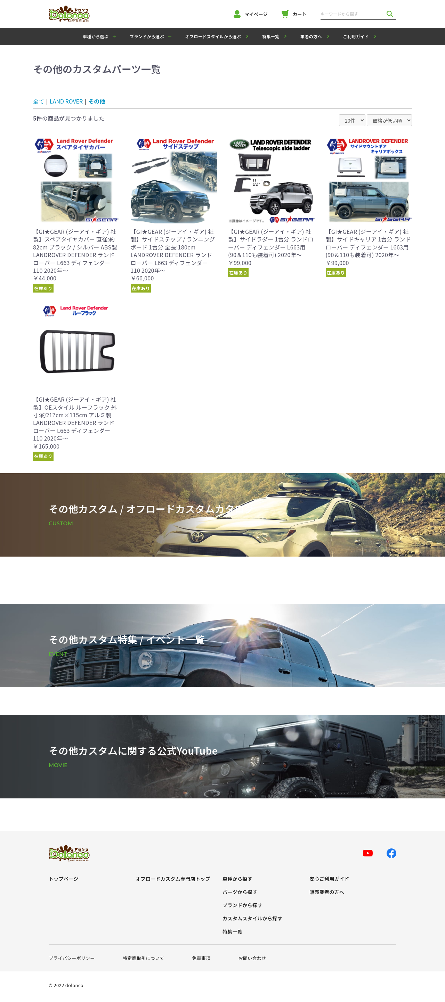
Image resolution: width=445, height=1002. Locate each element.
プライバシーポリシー (72, 958)
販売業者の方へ (326, 892)
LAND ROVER (66, 101)
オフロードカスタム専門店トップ (173, 879)
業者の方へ (311, 36)
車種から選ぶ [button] (95, 36)
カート (294, 14)
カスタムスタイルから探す (252, 918)
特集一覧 (270, 36)
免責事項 (201, 958)
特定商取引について (143, 958)
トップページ (64, 879)
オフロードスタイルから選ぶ (213, 36)
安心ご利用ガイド (329, 879)
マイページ (251, 14)
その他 (96, 101)
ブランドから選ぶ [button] (147, 36)
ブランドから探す (242, 905)
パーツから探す (239, 892)
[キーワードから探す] (352, 14)
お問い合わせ (252, 958)
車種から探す (237, 879)
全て (38, 101)
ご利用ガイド (356, 36)
